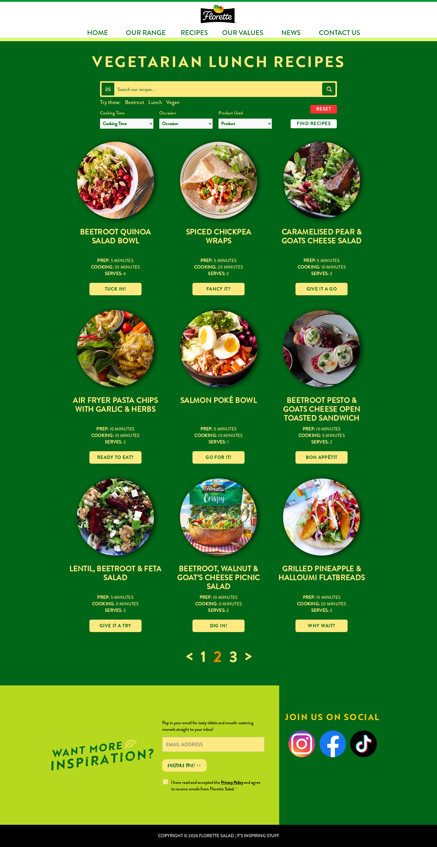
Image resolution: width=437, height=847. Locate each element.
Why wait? (321, 626)
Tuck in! (115, 289)
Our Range (146, 33)
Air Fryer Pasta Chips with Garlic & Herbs (115, 405)
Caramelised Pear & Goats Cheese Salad (322, 236)
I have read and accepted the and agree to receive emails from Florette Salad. (216, 785)
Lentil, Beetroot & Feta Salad (115, 573)
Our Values (242, 33)
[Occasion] (186, 124)
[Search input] (218, 89)
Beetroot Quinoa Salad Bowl (115, 236)
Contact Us (339, 33)
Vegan (172, 102)
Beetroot (134, 102)
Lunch (155, 102)
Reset (323, 109)
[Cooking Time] (126, 124)
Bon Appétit (321, 457)
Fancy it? (218, 289)
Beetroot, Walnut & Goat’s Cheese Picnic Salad (218, 577)
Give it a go (321, 289)
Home (97, 33)
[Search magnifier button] (328, 89)
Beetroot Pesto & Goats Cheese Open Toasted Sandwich (321, 409)
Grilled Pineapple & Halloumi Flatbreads (321, 573)
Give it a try (115, 626)
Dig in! (218, 626)
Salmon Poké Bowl (218, 400)
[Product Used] (245, 124)
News (291, 33)
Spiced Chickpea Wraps (218, 236)
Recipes (194, 33)
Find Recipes (314, 123)
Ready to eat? (115, 457)
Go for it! (218, 457)
